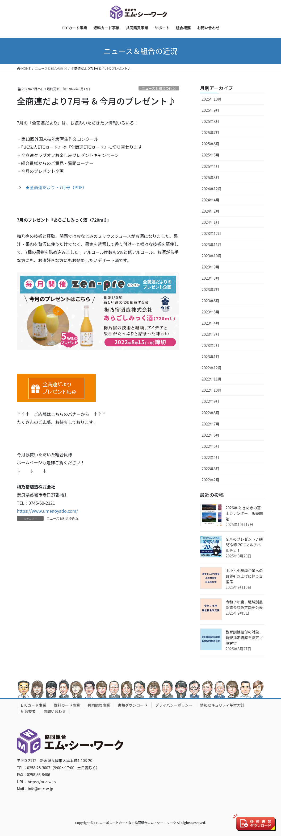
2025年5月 (211, 155)
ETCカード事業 (33, 705)
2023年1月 (211, 356)
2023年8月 (211, 278)
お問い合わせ (55, 711)
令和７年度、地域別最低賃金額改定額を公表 (244, 604)
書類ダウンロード (133, 705)
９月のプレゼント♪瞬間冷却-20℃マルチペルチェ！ (244, 544)
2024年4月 (211, 199)
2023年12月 (212, 233)
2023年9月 (211, 267)
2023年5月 (211, 311)
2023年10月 (212, 256)
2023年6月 (211, 300)
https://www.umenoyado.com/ (47, 511)
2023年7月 (211, 289)
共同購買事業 (99, 705)
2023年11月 (212, 244)
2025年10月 (212, 99)
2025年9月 (211, 110)
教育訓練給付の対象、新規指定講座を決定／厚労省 (244, 637)
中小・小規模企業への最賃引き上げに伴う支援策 (244, 576)
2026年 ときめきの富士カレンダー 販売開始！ (244, 513)
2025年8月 (211, 121)
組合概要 (28, 711)
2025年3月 (211, 177)
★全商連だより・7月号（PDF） (56, 187)
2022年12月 (212, 368)
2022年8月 (211, 412)
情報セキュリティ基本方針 (222, 705)
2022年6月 (211, 435)
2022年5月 (211, 446)
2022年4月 (211, 457)
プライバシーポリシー (173, 705)
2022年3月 (211, 468)
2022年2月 (211, 480)
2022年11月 (212, 379)
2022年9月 (211, 401)
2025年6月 (211, 144)
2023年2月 (211, 345)
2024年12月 (212, 188)
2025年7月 (211, 132)
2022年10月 (212, 390)
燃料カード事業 (67, 705)
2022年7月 (211, 424)
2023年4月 (211, 323)
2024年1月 (211, 222)
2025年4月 (211, 166)
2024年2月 (211, 211)
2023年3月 (211, 334)
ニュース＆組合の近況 (158, 88)
